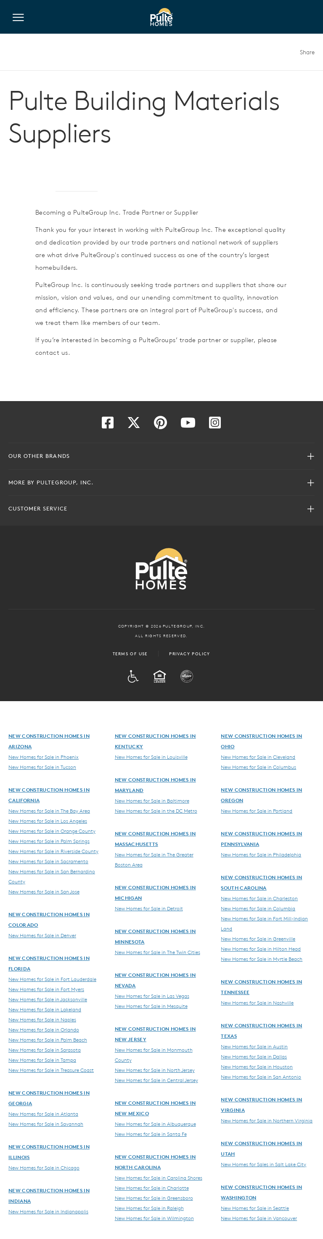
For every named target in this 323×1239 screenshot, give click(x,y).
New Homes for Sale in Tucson (42, 766)
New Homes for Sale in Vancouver (259, 1218)
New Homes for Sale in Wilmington (154, 1218)
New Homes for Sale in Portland (256, 810)
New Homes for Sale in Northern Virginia (266, 1120)
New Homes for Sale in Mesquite (151, 1005)
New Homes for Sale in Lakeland (44, 1009)
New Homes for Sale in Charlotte (152, 1187)
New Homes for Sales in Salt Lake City (263, 1164)
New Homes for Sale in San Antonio (261, 1076)
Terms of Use (130, 654)
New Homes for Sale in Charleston (259, 898)
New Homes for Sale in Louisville (151, 756)
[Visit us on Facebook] (108, 425)
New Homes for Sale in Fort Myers (46, 989)
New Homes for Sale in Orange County (51, 830)
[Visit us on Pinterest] (160, 425)
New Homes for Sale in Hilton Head (261, 948)
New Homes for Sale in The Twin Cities (157, 952)
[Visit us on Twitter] (133, 425)
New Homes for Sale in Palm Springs (49, 841)
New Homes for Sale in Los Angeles (47, 820)
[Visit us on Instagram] (215, 425)
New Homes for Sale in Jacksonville (47, 999)
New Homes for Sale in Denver (42, 935)
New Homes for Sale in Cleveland (258, 756)
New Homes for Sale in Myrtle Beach (261, 958)
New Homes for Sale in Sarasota (44, 1049)
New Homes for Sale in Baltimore (152, 800)
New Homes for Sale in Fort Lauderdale (52, 979)
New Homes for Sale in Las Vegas (152, 995)
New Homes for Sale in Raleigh (149, 1207)
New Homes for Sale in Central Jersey (156, 1080)
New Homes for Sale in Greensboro (154, 1197)
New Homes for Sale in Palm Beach (47, 1039)
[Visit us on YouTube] (188, 425)
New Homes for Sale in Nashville (257, 1002)
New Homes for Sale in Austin (254, 1046)
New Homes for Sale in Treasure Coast (51, 1069)
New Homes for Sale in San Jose (43, 891)
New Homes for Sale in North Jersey (155, 1069)
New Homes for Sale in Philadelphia (261, 854)
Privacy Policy (189, 654)
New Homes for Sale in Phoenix (43, 756)
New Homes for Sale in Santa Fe (151, 1133)
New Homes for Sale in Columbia (258, 908)
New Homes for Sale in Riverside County (53, 851)
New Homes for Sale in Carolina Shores (158, 1177)
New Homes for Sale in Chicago (43, 1167)
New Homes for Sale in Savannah (45, 1123)
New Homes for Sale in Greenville (258, 938)
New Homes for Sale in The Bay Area (49, 810)
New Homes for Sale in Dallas (254, 1056)
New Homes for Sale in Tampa (42, 1059)
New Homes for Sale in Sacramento (48, 861)
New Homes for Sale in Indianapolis (48, 1211)
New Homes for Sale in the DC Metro (156, 810)
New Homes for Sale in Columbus (258, 766)
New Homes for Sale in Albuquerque (155, 1123)
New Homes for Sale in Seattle (255, 1207)
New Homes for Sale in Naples (42, 1019)
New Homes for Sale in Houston (257, 1066)
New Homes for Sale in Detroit (149, 908)
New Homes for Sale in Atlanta (43, 1113)
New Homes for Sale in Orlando (43, 1029)
